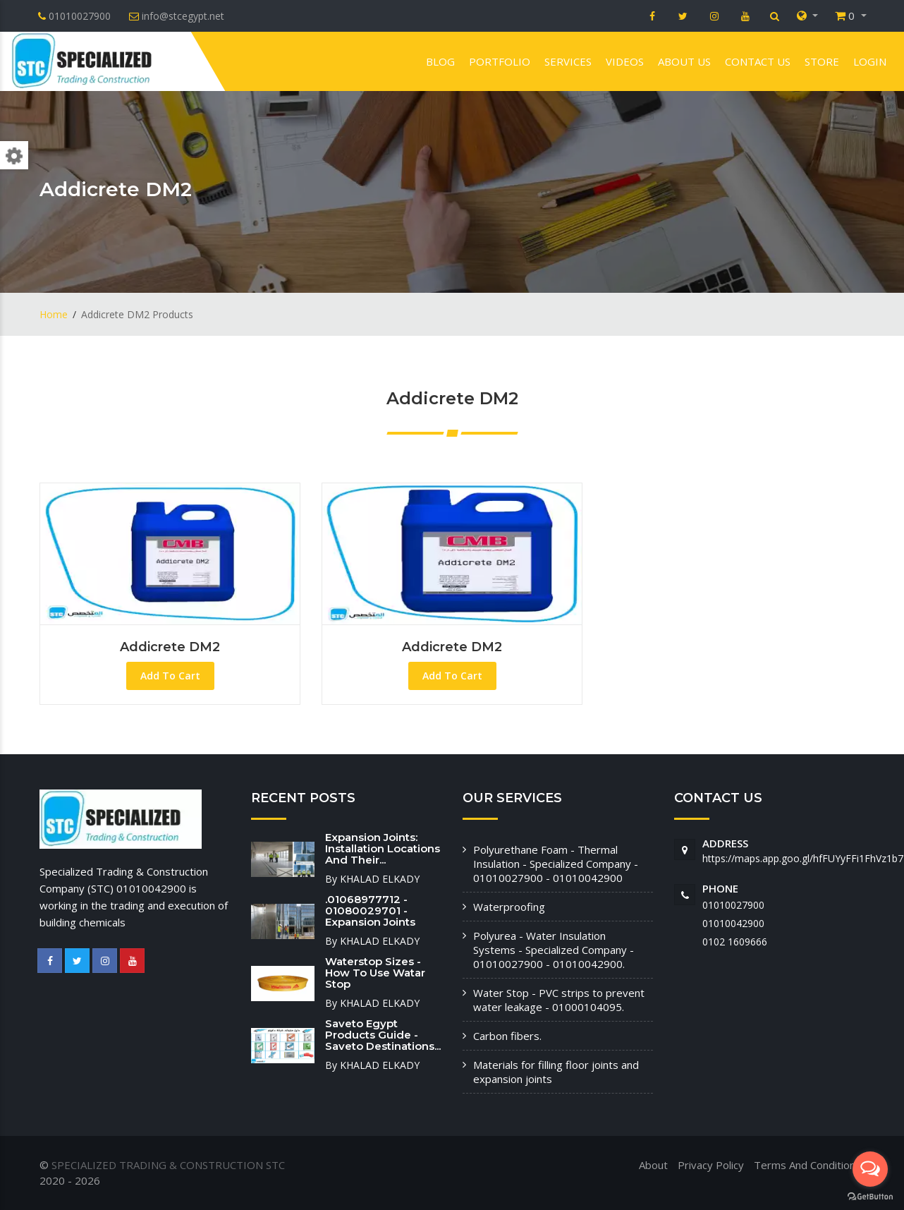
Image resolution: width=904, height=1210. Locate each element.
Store (822, 61)
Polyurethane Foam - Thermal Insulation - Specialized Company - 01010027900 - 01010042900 (555, 863)
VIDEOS (625, 61)
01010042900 (733, 923)
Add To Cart (170, 675)
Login (869, 61)
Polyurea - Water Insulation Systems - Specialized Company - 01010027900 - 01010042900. (553, 949)
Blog (440, 61)
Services (568, 61)
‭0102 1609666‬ (734, 941)
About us (684, 61)
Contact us (757, 61)
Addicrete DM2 (170, 647)
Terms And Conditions (807, 1165)
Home (53, 314)
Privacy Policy (711, 1165)
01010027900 (733, 905)
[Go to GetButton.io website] (870, 1196)
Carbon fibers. (507, 1036)
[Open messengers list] (870, 1169)
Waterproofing (509, 907)
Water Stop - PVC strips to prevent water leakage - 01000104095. (559, 1000)
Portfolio (499, 61)
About (653, 1165)
